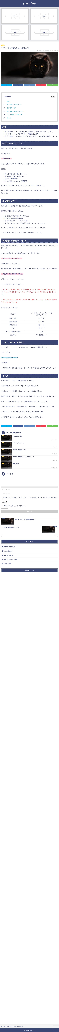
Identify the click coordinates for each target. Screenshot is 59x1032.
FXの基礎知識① (8, 551)
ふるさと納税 (7, 563)
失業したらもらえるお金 (10, 559)
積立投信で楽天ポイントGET (15, 111)
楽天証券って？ (11, 108)
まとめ (9, 118)
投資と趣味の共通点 (9, 546)
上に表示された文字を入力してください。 (13, 506)
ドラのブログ (29, 3)
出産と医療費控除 (8, 555)
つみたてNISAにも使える (14, 114)
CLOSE (53, 96)
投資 (3, 45)
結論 (8, 101)
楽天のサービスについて (14, 104)
